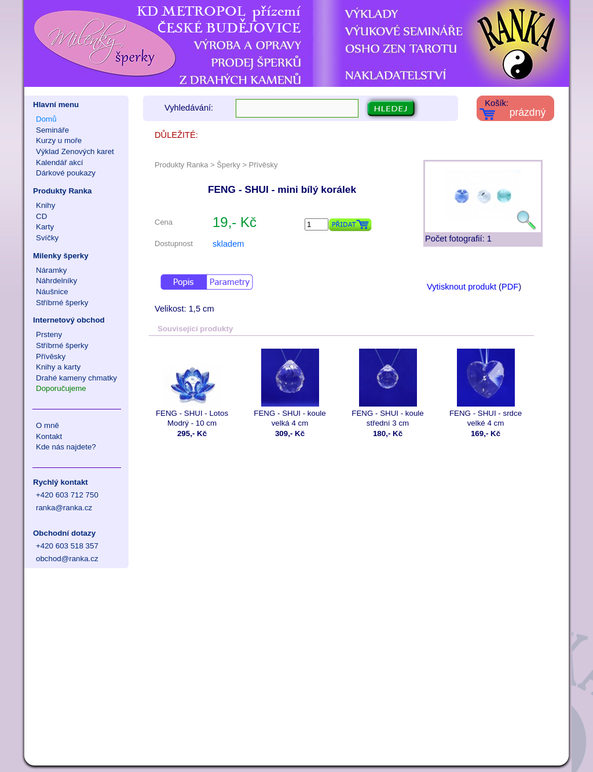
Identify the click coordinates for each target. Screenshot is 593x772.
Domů (46, 119)
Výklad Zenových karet (75, 151)
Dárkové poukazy (66, 173)
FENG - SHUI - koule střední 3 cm (388, 388)
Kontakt (49, 436)
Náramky (51, 270)
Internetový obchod (69, 320)
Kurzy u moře (59, 140)
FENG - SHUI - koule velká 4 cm (290, 388)
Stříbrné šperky (62, 302)
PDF (510, 286)
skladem (228, 243)
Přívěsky (50, 356)
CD (41, 216)
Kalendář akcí (59, 162)
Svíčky (47, 237)
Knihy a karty (58, 367)
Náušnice (52, 291)
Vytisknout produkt (461, 286)
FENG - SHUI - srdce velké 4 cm (486, 388)
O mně (47, 425)
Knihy (45, 205)
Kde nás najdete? (66, 446)
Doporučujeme (61, 388)
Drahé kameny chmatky (76, 378)
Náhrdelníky (56, 280)
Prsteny (49, 334)
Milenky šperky (61, 255)
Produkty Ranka (62, 190)
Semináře (52, 130)
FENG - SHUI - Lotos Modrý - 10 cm (192, 388)
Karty (45, 226)
